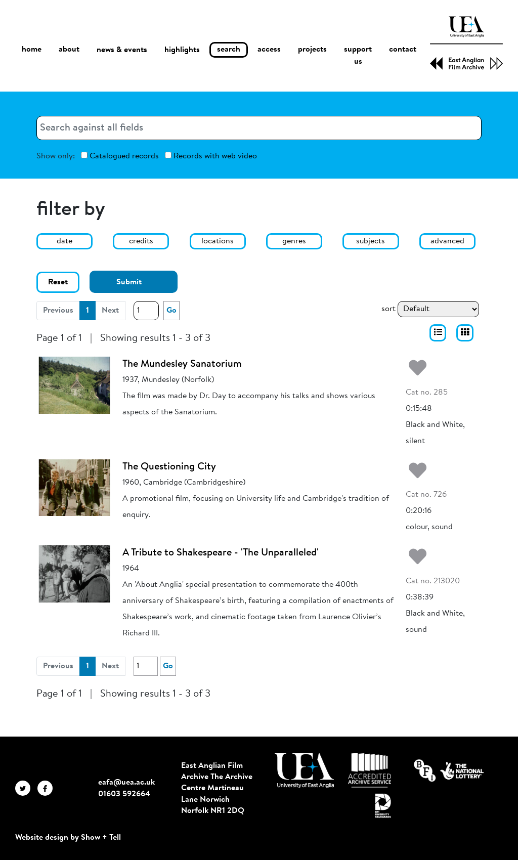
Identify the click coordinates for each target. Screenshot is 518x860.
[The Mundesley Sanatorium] (74, 385)
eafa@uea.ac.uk (126, 783)
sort (388, 309)
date (64, 241)
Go (171, 311)
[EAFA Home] (466, 43)
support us (357, 56)
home (31, 50)
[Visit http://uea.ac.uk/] (304, 770)
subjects (370, 241)
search (228, 50)
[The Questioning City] (74, 488)
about (69, 50)
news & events (122, 50)
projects (312, 50)
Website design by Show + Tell (68, 838)
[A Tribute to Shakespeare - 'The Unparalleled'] (74, 574)
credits (141, 241)
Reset (58, 282)
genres (294, 241)
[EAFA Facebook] (47, 788)
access (269, 50)
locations (217, 241)
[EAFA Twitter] (26, 788)
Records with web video (211, 156)
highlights (182, 50)
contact (402, 50)
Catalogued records (120, 156)
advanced (447, 241)
